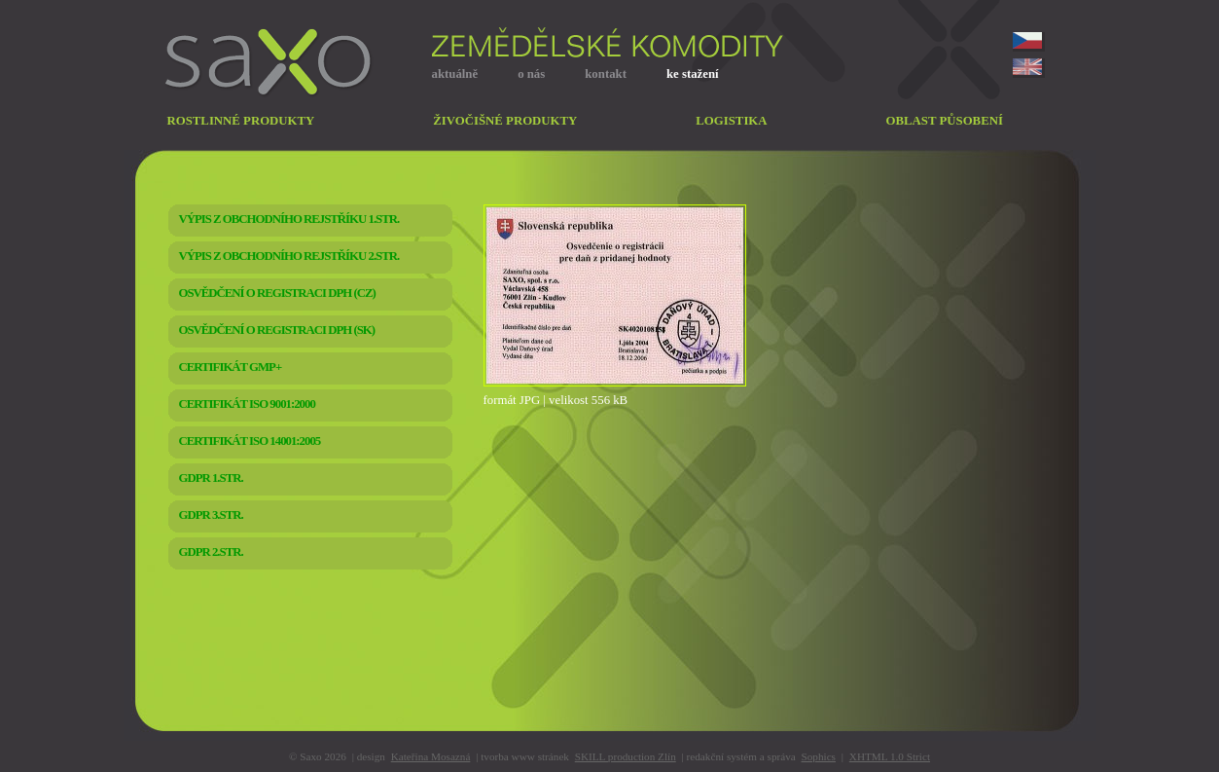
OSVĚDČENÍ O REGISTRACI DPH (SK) (277, 330)
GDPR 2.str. (211, 552)
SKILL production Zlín (625, 756)
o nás (531, 74)
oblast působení (944, 121)
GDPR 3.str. (211, 515)
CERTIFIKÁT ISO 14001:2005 (250, 441)
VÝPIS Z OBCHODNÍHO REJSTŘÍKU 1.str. (289, 219)
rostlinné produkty (241, 121)
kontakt (606, 74)
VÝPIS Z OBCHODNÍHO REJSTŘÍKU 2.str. (289, 256)
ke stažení (692, 74)
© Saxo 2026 (317, 756)
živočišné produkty (505, 121)
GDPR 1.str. (211, 478)
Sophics (819, 756)
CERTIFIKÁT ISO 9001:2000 (247, 404)
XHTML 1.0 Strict (889, 756)
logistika (731, 121)
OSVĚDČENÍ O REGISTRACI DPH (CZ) (277, 293)
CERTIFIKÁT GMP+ (230, 367)
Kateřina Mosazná (431, 756)
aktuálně (455, 74)
